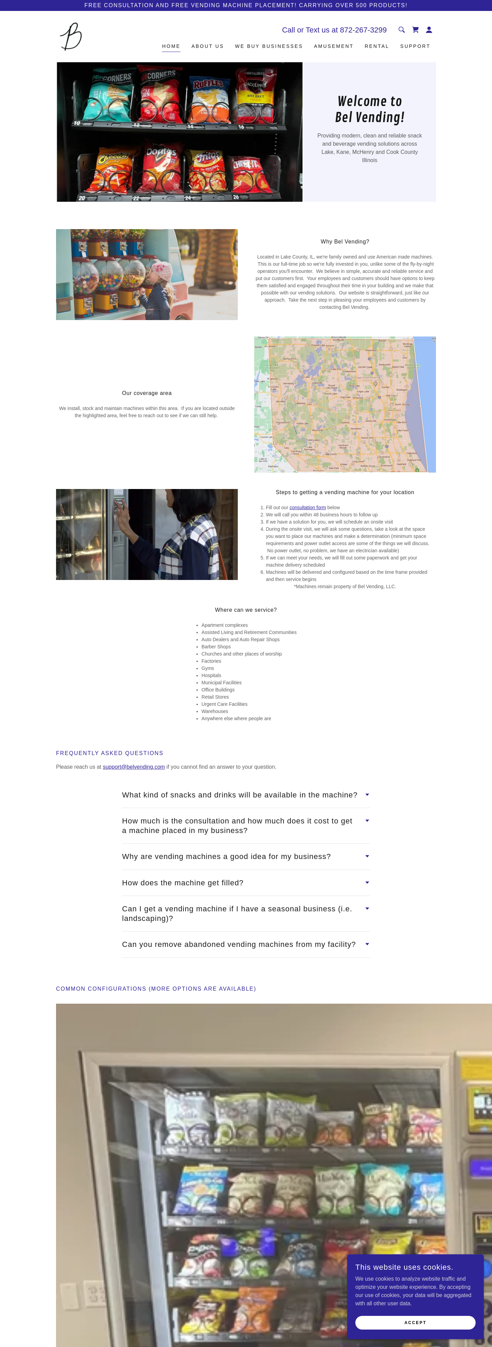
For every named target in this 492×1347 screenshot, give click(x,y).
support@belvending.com (134, 767)
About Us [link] (207, 46)
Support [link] (415, 46)
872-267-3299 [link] (363, 30)
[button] (429, 30)
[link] (70, 36)
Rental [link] (377, 46)
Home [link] (171, 46)
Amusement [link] (334, 46)
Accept (416, 1322)
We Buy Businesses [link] (269, 46)
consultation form (307, 507)
